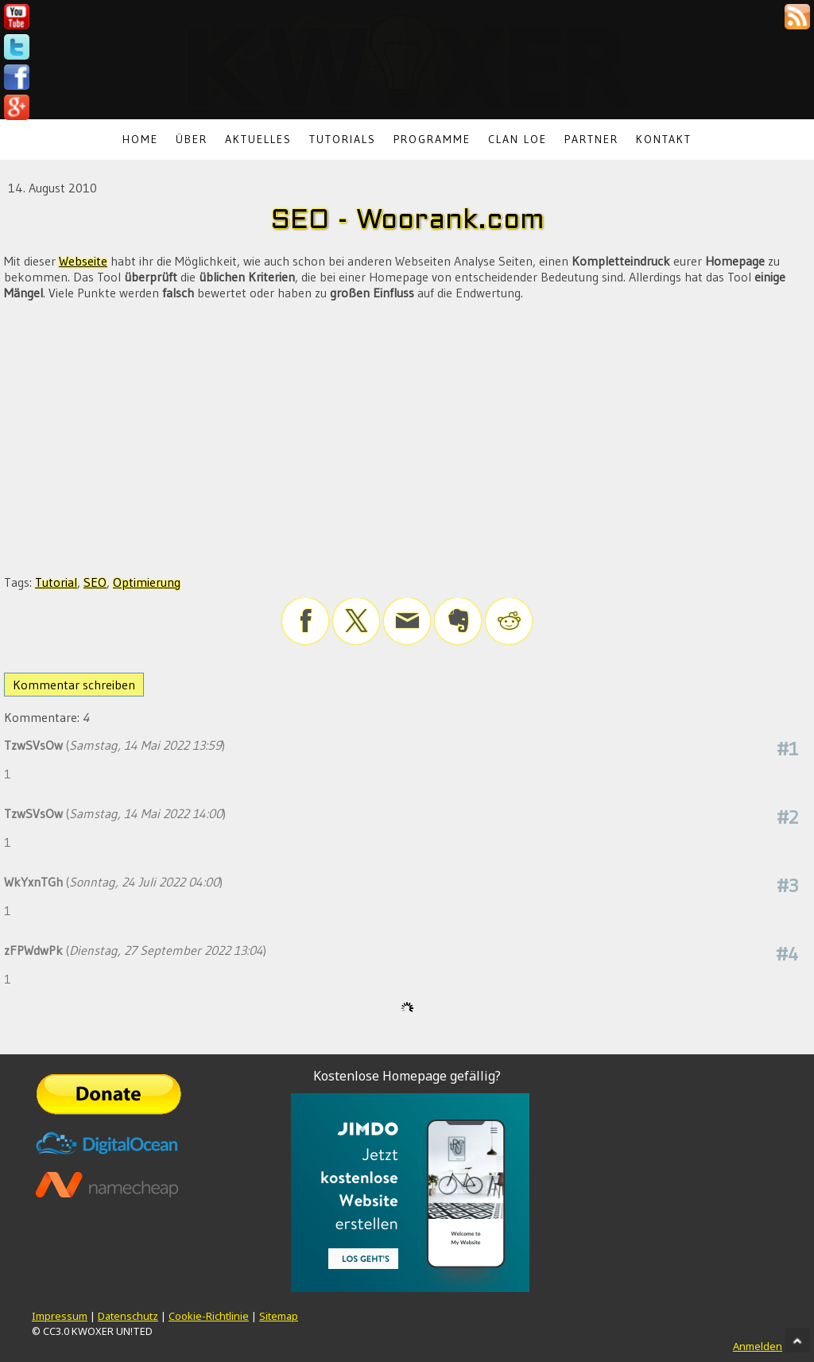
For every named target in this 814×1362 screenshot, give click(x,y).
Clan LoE (517, 139)
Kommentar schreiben (74, 685)
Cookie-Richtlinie (209, 1316)
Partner (591, 139)
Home (140, 139)
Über (191, 139)
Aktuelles (258, 139)
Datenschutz (128, 1316)
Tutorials (342, 139)
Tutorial (56, 582)
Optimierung (146, 582)
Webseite (83, 261)
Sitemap (278, 1316)
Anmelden (757, 1346)
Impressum (59, 1316)
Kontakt (664, 139)
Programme (432, 139)
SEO (95, 582)
